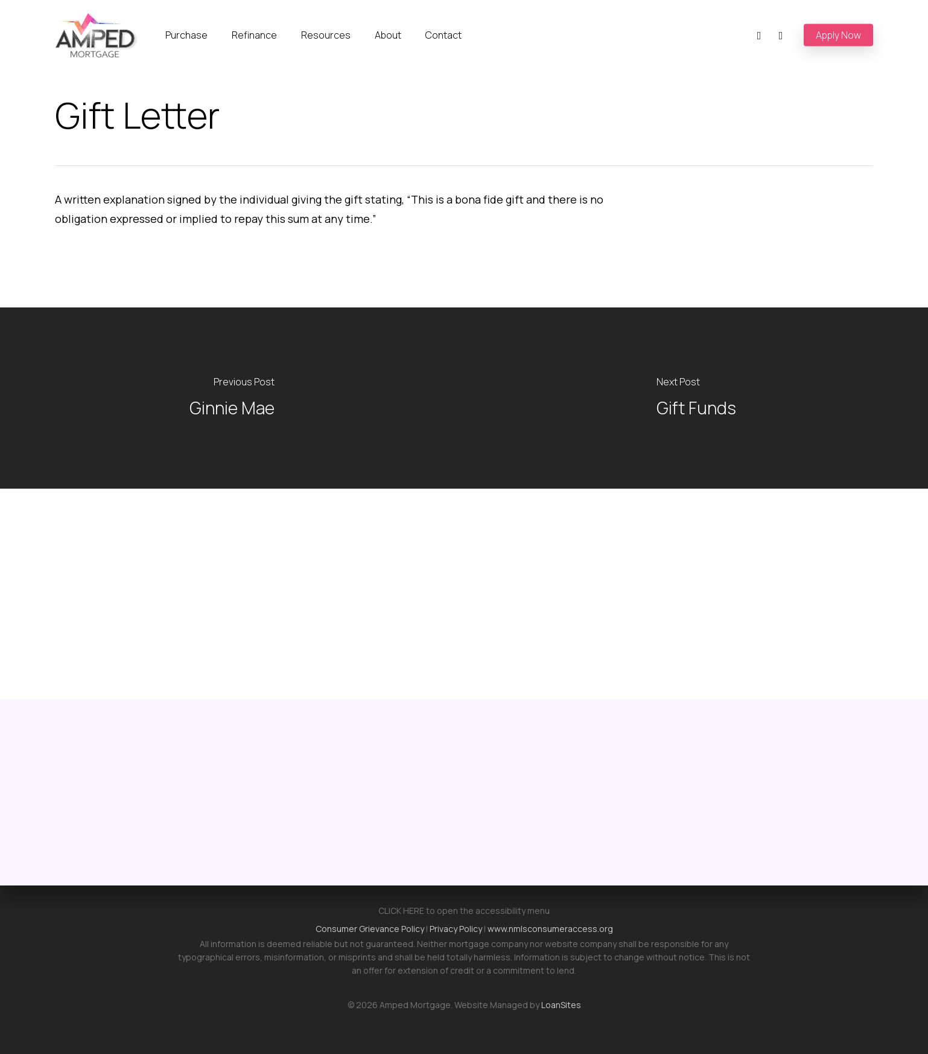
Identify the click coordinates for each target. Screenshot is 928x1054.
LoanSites (561, 1005)
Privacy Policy (456, 928)
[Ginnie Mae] (232, 398)
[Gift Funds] (696, 398)
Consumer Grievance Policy (370, 928)
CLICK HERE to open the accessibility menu (464, 910)
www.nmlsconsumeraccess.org (550, 928)
